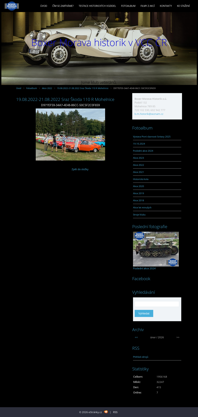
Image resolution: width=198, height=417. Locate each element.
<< (136, 337)
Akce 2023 (138, 157)
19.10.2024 (139, 143)
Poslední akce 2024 (143, 150)
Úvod (43, 6)
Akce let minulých (142, 207)
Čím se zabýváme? (63, 6)
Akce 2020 (138, 186)
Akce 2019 (138, 193)
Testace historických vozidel (97, 6)
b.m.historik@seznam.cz (149, 114)
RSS (115, 412)
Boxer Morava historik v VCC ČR (99, 42)
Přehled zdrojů (140, 356)
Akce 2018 (138, 200)
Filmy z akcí (148, 6)
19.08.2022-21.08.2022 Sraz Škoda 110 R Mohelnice (82, 88)
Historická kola (140, 179)
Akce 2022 (47, 88)
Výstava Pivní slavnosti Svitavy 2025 (152, 136)
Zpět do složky (80, 169)
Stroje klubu (139, 214)
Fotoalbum (128, 6)
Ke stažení (183, 6)
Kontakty (166, 6)
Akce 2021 (138, 171)
